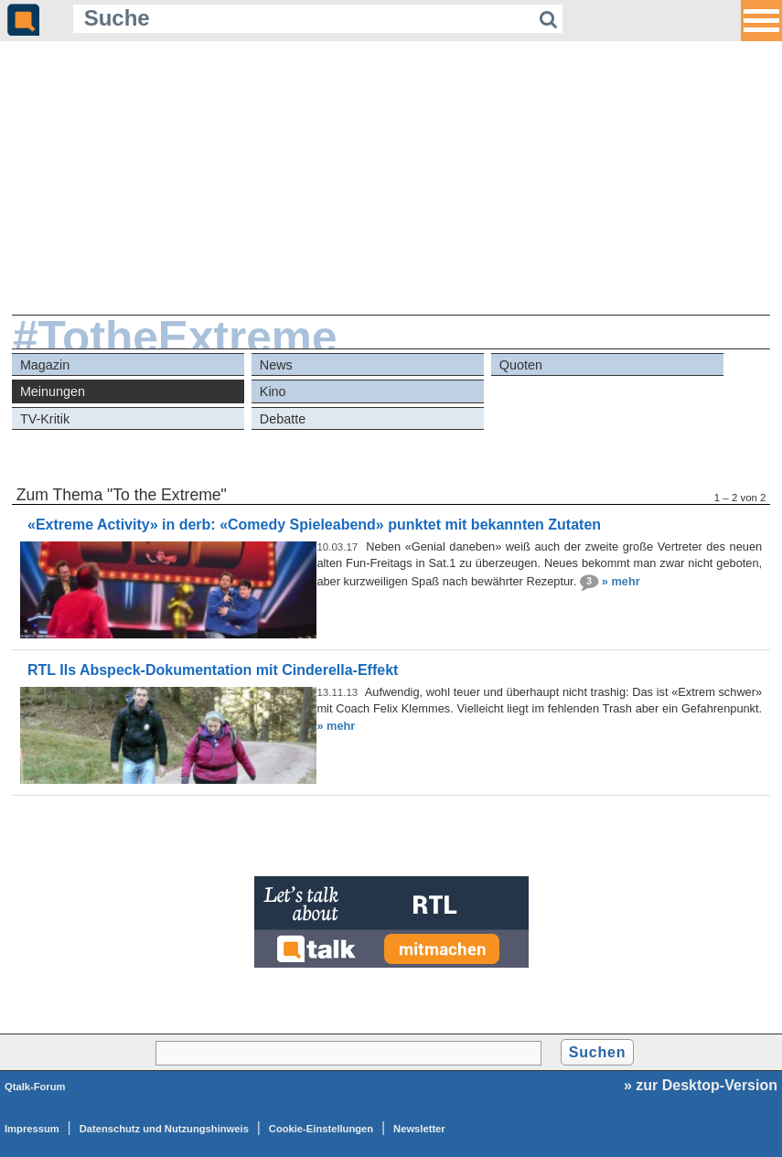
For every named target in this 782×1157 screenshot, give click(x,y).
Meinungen (52, 391)
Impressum (32, 1128)
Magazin (45, 365)
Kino (273, 391)
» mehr (621, 580)
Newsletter (419, 1128)
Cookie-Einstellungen (321, 1128)
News (276, 365)
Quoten (520, 365)
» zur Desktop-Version (700, 1085)
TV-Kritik (45, 419)
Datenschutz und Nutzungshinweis (164, 1128)
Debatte (282, 419)
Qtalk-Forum (35, 1086)
